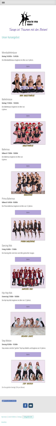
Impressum (4, 417)
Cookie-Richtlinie (12, 417)
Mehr (28, 66)
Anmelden (3, 422)
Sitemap (19, 417)
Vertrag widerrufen (27, 417)
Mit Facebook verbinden (9, 401)
